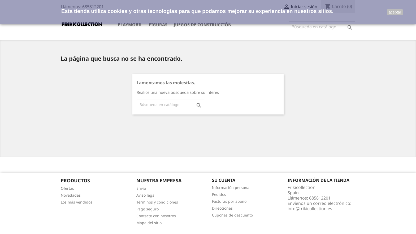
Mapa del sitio (149, 222)
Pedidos (219, 194)
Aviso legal (145, 195)
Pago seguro (147, 208)
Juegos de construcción (203, 25)
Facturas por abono (229, 201)
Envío (141, 188)
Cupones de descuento (232, 215)
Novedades (71, 195)
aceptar (395, 12)
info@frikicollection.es (310, 208)
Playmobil (130, 25)
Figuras (158, 25)
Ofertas (67, 188)
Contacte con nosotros (156, 215)
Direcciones (222, 208)
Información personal (231, 187)
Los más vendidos (76, 202)
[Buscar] (322, 26)
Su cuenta (223, 180)
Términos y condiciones (157, 202)
